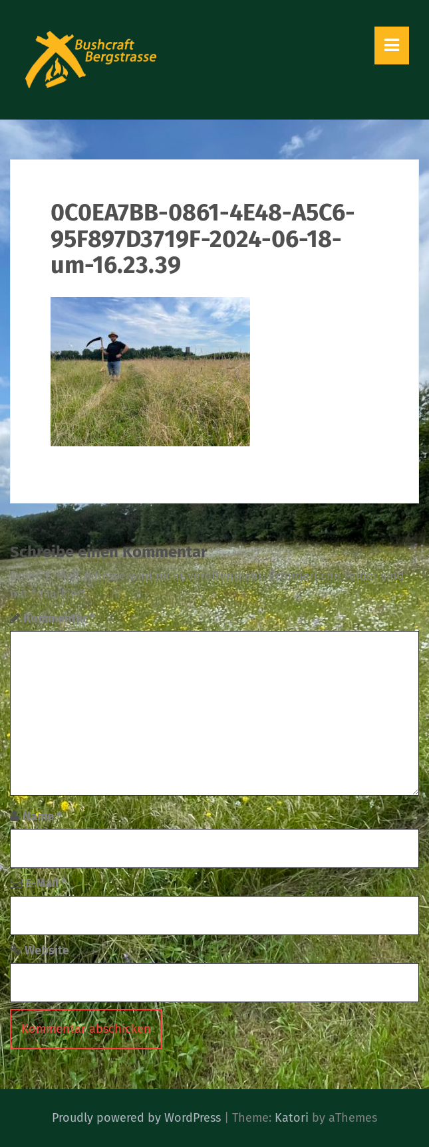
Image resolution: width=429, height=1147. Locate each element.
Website (47, 950)
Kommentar (59, 618)
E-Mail (46, 883)
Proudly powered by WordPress (136, 1117)
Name (42, 816)
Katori (292, 1117)
